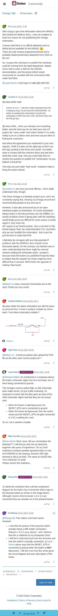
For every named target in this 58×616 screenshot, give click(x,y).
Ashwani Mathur (15, 301)
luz (9, 26)
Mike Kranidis (14, 436)
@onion (16, 108)
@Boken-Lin (8, 284)
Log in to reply (45, 582)
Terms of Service (27, 600)
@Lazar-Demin (9, 83)
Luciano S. (12, 97)
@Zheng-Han (8, 518)
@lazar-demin (9, 441)
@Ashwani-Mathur (11, 377)
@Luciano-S (8, 189)
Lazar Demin (13, 372)
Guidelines (12, 600)
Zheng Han (13, 477)
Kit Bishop (12, 513)
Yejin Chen (13, 350)
